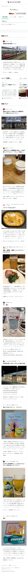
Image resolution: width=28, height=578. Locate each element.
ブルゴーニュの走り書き (10, 461)
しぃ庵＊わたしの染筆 (9, 405)
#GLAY (4, 351)
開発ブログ (17, 567)
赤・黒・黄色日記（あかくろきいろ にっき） (14, 246)
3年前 (9, 205)
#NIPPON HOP (18, 355)
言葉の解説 (5, 17)
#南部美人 (5, 560)
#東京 (4, 558)
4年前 (19, 361)
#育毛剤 (9, 451)
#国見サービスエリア (15, 397)
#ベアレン (5, 72)
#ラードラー (17, 510)
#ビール (5, 453)
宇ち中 (6, 41)
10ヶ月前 (11, 148)
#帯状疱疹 (16, 453)
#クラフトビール (20, 196)
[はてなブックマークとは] (10, 78)
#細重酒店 (5, 142)
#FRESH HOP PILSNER (8, 355)
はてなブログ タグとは (6, 567)
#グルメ (10, 198)
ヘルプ (12, 567)
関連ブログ (21, 17)
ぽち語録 (7, 302)
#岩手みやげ (6, 397)
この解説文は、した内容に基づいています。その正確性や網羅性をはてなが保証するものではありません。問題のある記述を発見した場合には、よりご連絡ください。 (8, 25)
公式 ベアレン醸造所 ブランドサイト (9, 85)
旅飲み (6, 148)
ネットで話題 (13, 17)
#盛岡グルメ (6, 296)
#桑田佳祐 (13, 558)
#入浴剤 (5, 451)
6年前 (16, 405)
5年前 (17, 461)
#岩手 (4, 196)
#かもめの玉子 (20, 558)
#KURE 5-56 (20, 351)
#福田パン (11, 72)
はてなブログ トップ (6, 6)
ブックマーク (5, 83)
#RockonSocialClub (11, 351)
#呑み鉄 (16, 72)
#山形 (22, 397)
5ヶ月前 (10, 41)
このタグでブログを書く (21, 13)
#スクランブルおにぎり (8, 241)
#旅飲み (15, 198)
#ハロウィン (15, 451)
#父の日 (22, 241)
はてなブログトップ (5, 568)
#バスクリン (10, 453)
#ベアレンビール (19, 296)
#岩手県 (8, 558)
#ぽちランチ (18, 349)
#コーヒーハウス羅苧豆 (8, 349)
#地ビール (5, 198)
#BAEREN (5, 353)
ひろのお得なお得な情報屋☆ (11, 361)
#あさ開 (10, 142)
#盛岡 (20, 142)
